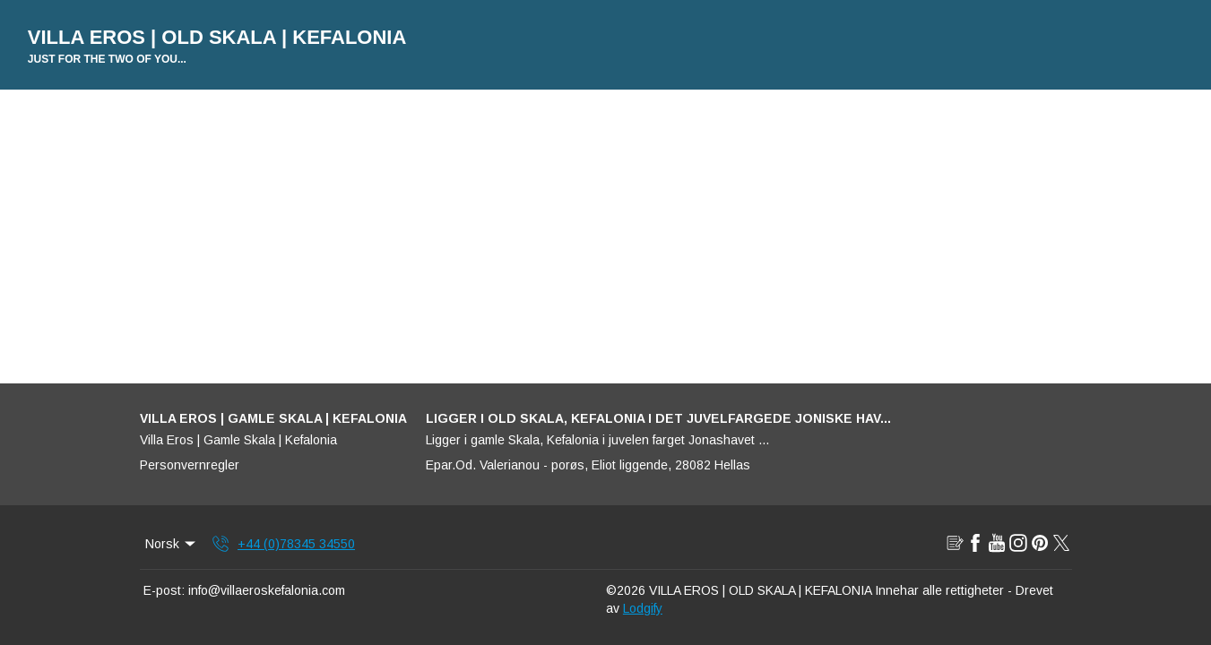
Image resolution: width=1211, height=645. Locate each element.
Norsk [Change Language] (172, 544)
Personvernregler (189, 465)
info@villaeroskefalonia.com (266, 590)
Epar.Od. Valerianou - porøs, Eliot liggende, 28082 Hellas (588, 465)
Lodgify (642, 608)
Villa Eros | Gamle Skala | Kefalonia (238, 440)
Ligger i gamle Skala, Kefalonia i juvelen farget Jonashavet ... (597, 440)
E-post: (164, 590)
